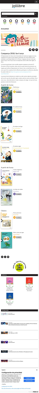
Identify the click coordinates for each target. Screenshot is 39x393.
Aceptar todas (29, 378)
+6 (10, 22)
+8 (16, 22)
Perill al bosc (16, 87)
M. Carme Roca (16, 128)
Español (4, 369)
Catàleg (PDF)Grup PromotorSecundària (29, 289)
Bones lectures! (11, 314)
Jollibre (19, 6)
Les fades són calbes (18, 189)
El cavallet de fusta (17, 106)
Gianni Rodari (16, 234)
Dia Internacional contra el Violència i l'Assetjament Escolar (20, 351)
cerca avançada (4, 16)
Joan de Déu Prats (17, 108)
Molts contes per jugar (18, 232)
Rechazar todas (29, 380)
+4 (4, 22)
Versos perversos (17, 212)
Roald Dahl (15, 214)
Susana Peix (16, 89)
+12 (28, 22)
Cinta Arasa (16, 191)
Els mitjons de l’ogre (17, 126)
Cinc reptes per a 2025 (13, 333)
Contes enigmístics (17, 169)
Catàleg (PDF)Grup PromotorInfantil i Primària (9, 289)
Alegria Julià (16, 171)
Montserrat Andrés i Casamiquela (21, 148)
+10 (22, 22)
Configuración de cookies (7, 386)
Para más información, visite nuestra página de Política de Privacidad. (16, 388)
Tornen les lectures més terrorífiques (15, 361)
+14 (34, 22)
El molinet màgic (17, 146)
